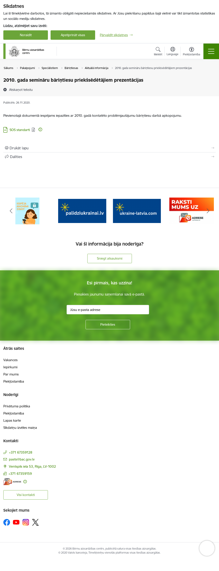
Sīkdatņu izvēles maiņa (20, 427)
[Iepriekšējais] (11, 210)
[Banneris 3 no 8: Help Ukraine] (137, 210)
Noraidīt (26, 35)
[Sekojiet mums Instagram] (26, 522)
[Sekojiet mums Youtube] (16, 522)
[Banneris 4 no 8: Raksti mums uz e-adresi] (191, 210)
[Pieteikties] (108, 324)
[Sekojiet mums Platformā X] (35, 522)
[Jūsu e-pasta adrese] (108, 309)
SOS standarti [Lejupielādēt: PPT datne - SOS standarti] (20, 130)
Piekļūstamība (13, 381)
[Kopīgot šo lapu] (109, 156)
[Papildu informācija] (40, 129)
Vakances (10, 360)
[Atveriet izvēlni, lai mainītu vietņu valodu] (172, 52)
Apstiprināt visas (73, 35)
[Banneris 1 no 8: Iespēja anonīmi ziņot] (27, 210)
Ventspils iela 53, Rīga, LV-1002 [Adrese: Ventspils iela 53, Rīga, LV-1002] (32, 466)
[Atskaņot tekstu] (21, 89)
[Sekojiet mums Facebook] (6, 522)
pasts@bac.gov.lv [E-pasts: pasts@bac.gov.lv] (22, 459)
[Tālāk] (208, 210)
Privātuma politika (16, 406)
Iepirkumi (10, 367)
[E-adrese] (12, 481)
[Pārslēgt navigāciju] (211, 51)
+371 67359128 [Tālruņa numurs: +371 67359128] (20, 452)
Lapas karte (12, 420)
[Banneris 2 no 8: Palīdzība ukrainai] (82, 210)
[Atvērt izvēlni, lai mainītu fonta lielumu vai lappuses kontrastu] (191, 52)
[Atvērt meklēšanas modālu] (158, 52)
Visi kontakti (26, 495)
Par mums (11, 374)
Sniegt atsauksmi (109, 258)
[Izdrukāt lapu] (109, 148)
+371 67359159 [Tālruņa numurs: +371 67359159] (20, 473)
